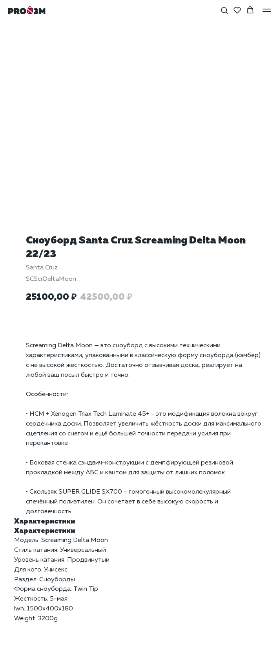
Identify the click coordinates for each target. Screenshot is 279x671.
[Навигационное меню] (267, 10)
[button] (224, 10)
